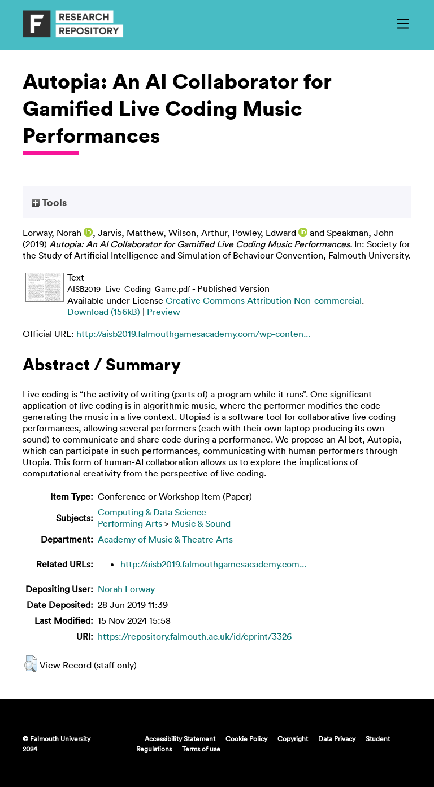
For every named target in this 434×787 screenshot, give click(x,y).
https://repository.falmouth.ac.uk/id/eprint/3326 (195, 636)
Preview (163, 311)
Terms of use (201, 749)
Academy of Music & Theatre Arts (165, 539)
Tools (49, 202)
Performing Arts (130, 523)
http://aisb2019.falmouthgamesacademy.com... (213, 564)
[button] (30, 663)
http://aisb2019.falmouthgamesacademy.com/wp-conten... (193, 333)
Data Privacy (336, 738)
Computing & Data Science (152, 512)
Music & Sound (201, 523)
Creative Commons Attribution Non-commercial (264, 300)
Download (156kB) (103, 311)
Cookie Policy (246, 738)
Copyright (292, 738)
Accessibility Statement (180, 738)
